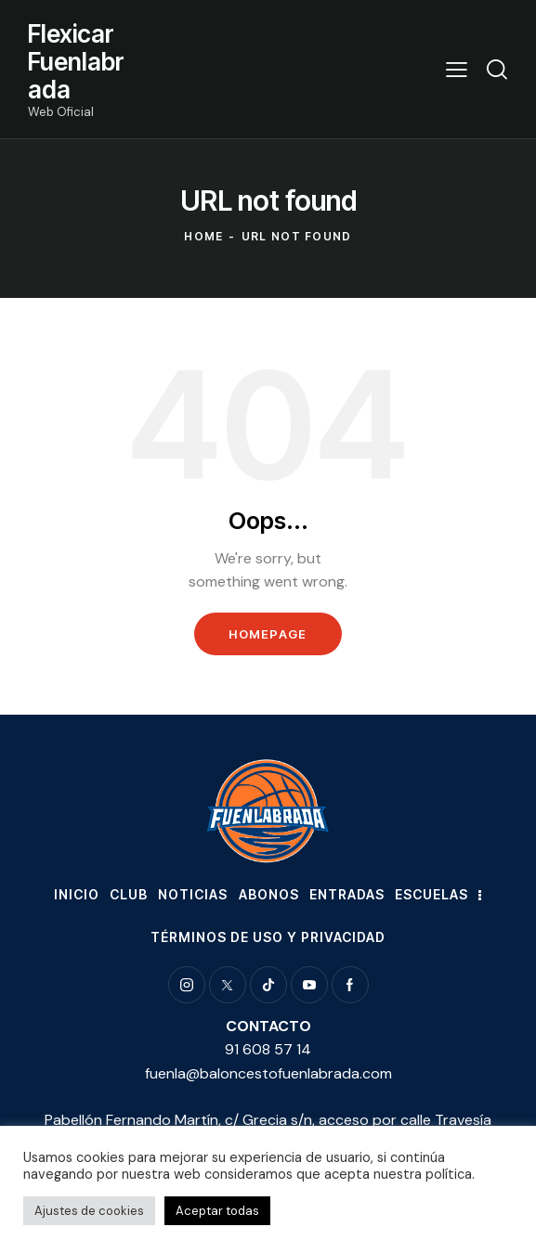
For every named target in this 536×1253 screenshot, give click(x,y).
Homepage (268, 633)
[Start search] (497, 69)
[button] (456, 69)
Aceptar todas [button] (217, 1211)
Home (203, 236)
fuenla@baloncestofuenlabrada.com (268, 1073)
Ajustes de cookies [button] (89, 1211)
